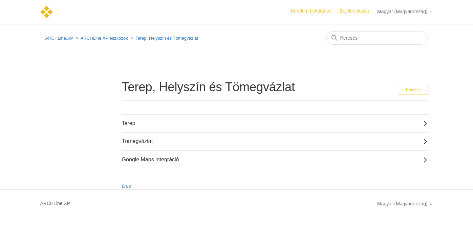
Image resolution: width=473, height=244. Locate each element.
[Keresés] (377, 38)
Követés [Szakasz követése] (413, 89)
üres (126, 186)
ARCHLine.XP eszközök (104, 38)
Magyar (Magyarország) (405, 11)
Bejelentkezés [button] (354, 11)
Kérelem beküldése (311, 11)
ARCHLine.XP (59, 38)
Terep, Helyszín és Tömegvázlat (166, 38)
